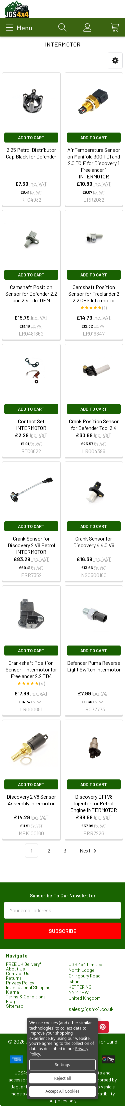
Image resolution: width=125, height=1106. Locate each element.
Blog (10, 1001)
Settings (62, 1064)
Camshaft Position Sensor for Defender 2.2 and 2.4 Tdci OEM (31, 293)
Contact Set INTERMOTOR (31, 424)
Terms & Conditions (26, 996)
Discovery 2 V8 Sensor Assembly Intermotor (31, 799)
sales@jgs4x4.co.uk (91, 1009)
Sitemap (14, 1006)
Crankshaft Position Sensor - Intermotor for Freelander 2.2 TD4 (31, 669)
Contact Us (17, 973)
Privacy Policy (20, 982)
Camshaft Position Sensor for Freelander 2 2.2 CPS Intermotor (93, 293)
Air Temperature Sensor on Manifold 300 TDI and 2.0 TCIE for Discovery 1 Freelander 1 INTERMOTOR (93, 163)
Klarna (12, 992)
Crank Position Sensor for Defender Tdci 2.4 (94, 424)
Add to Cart (31, 137)
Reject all (62, 1078)
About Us (15, 968)
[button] (115, 60)
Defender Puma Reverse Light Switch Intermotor (94, 665)
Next (89, 850)
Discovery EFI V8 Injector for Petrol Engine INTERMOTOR (93, 803)
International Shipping (28, 987)
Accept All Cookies (63, 1091)
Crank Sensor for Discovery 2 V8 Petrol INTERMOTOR (31, 545)
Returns (14, 978)
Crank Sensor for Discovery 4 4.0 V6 (93, 541)
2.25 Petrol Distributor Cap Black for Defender (31, 153)
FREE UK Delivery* (23, 964)
